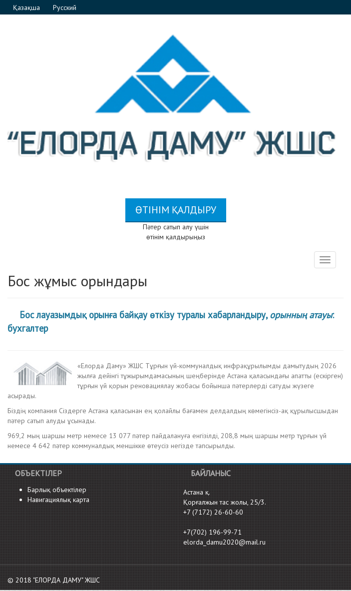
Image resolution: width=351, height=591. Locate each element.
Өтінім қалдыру (175, 209)
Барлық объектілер (56, 489)
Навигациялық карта (58, 499)
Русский (64, 7)
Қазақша (27, 7)
